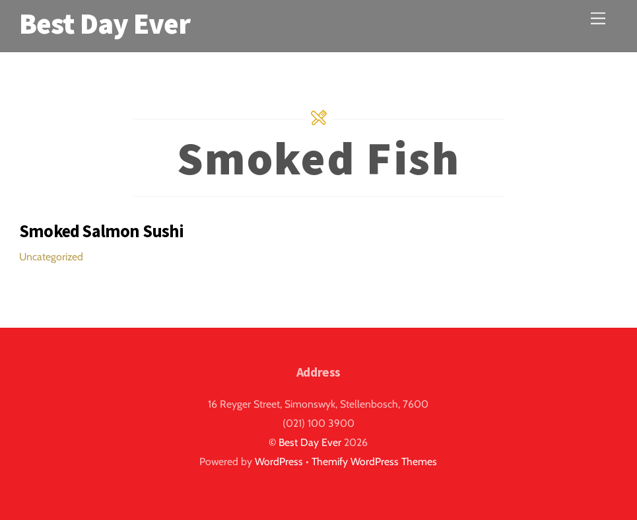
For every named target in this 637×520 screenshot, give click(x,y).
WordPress (279, 461)
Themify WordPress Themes (374, 461)
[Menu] (598, 18)
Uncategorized (51, 256)
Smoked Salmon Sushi (101, 231)
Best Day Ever (310, 442)
